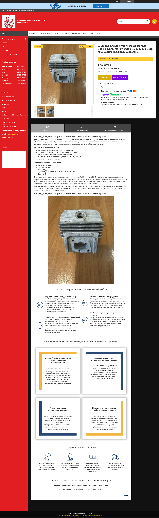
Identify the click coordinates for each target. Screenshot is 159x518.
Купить (104, 77)
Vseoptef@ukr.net (13, 134)
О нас (56, 33)
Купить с (120, 77)
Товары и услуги (44, 33)
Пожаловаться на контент (71, 516)
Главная (32, 33)
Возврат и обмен (95, 33)
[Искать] (147, 21)
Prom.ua (89, 514)
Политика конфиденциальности (91, 516)
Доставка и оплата (79, 33)
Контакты (65, 33)
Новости (5, 43)
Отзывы (5, 50)
